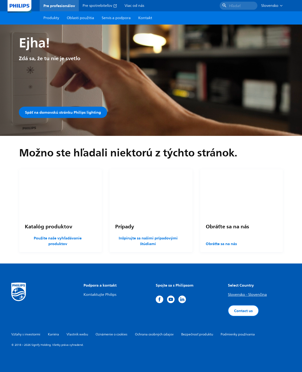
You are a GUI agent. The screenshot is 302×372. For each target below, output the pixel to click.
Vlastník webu (77, 334)
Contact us (243, 310)
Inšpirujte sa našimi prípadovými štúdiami (148, 241)
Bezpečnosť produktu (197, 334)
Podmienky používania (238, 334)
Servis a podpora (116, 18)
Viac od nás (134, 5)
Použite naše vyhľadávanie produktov (58, 241)
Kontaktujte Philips (100, 295)
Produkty (51, 18)
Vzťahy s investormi (25, 334)
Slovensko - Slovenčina (247, 295)
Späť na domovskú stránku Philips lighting (63, 112)
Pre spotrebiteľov (100, 5)
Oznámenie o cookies (111, 334)
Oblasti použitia (80, 18)
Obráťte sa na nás (221, 244)
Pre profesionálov (59, 5)
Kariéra (53, 334)
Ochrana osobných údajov (154, 334)
